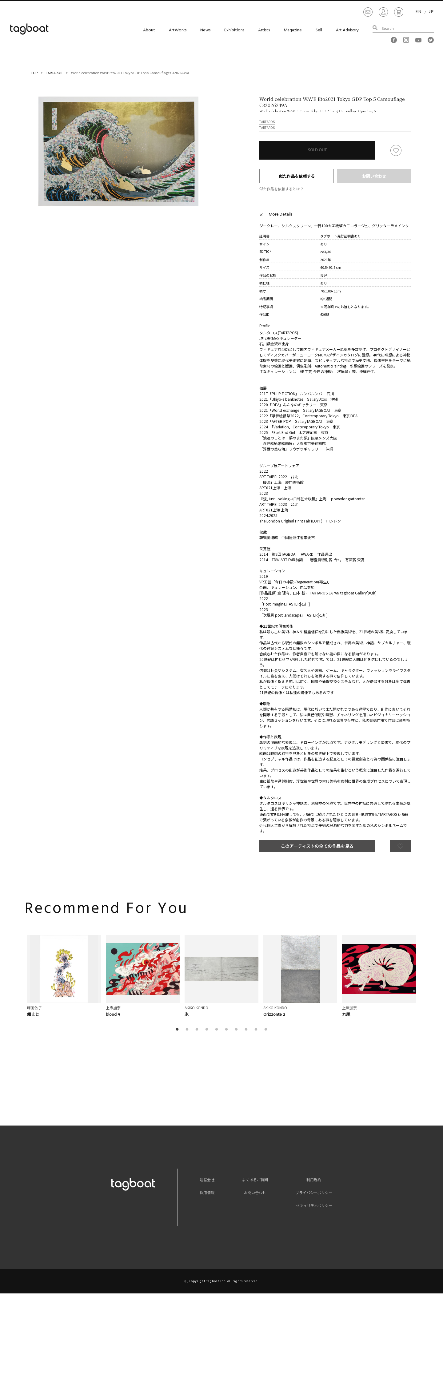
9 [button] (257, 1030)
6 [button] (228, 1030)
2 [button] (188, 1030)
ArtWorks (177, 30)
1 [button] (178, 1030)
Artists (264, 30)
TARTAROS (54, 72)
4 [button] (208, 1030)
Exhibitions (234, 30)
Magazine (293, 30)
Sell (319, 30)
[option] (119, 151)
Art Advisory (347, 30)
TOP (34, 72)
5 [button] (218, 1030)
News (205, 30)
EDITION (265, 251)
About (149, 30)
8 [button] (247, 1030)
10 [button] (267, 1030)
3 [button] (198, 1030)
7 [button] (237, 1030)
